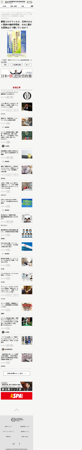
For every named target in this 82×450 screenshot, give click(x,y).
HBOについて (8, 426)
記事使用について (24, 426)
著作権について (25, 431)
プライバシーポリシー (8, 431)
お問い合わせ (24, 436)
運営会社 (8, 436)
